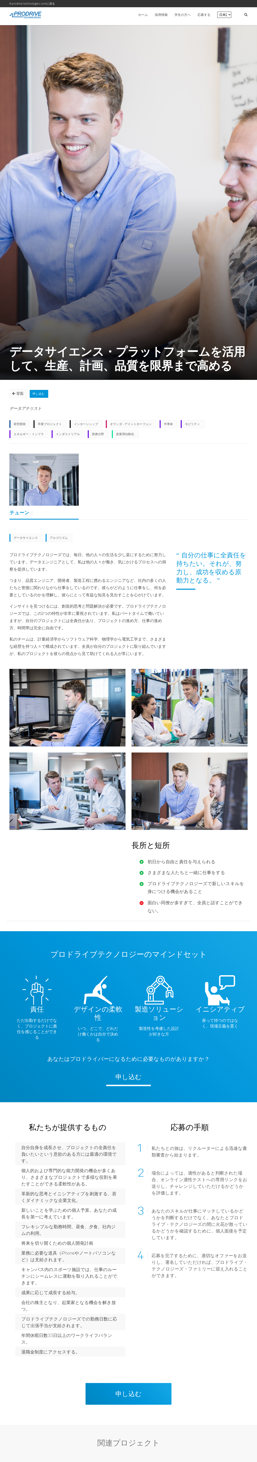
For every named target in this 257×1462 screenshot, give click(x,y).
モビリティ (192, 426)
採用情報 (161, 14)
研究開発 (20, 426)
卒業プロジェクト (50, 426)
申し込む (41, 394)
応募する (204, 14)
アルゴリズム (59, 539)
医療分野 (98, 436)
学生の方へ (182, 14)
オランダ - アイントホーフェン (131, 426)
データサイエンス (26, 539)
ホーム (143, 14)
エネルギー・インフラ (29, 436)
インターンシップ (86, 426)
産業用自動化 (125, 436)
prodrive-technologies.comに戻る (32, 3)
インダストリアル (68, 436)
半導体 (168, 426)
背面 (19, 394)
